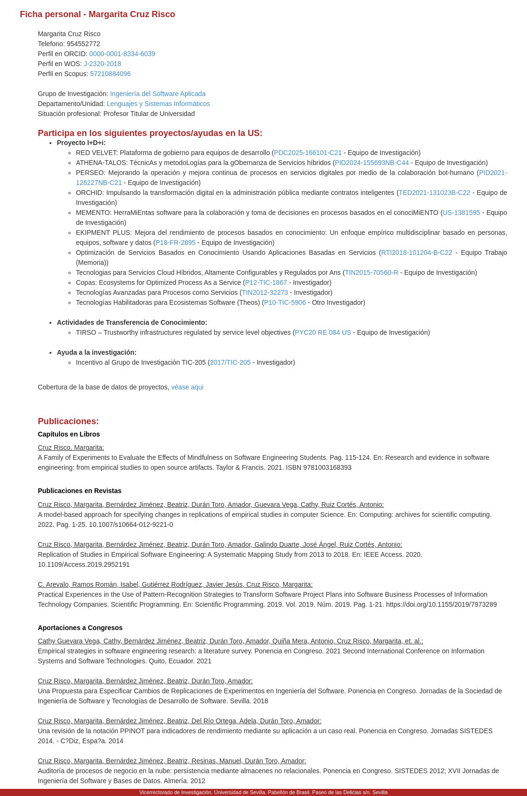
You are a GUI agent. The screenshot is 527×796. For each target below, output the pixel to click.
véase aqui (187, 387)
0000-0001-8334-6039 (122, 54)
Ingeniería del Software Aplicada (158, 93)
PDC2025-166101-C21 (308, 152)
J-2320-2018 (102, 64)
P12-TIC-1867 (266, 282)
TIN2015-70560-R (371, 272)
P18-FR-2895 (176, 242)
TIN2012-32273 (265, 292)
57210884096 (110, 74)
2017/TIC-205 (230, 362)
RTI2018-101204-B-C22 (416, 252)
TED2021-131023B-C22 (434, 192)
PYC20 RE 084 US (323, 332)
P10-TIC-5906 (285, 302)
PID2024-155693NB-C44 (372, 162)
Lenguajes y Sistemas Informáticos (158, 103)
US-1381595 (461, 212)
